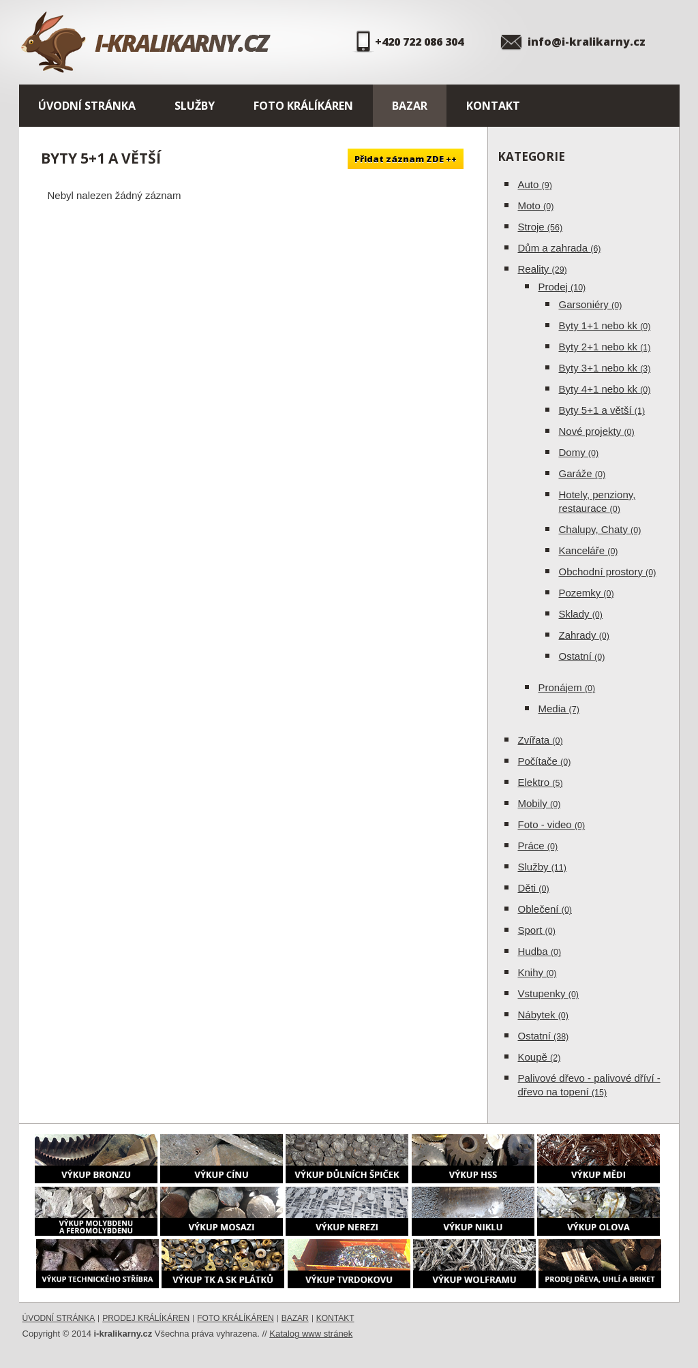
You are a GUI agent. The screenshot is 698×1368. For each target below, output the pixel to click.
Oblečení (545, 909)
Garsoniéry (590, 304)
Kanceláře (588, 550)
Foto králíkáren (303, 105)
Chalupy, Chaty (600, 529)
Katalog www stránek (310, 1333)
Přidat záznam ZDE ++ (405, 159)
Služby (194, 105)
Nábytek (543, 1014)
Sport (537, 930)
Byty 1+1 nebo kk (605, 325)
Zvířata (540, 740)
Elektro (540, 782)
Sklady (581, 614)
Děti (533, 888)
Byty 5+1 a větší (602, 410)
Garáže (582, 473)
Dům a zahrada (559, 248)
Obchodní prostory (607, 571)
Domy (579, 452)
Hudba (540, 951)
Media (558, 708)
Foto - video (552, 824)
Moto (536, 205)
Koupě (539, 1057)
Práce (538, 845)
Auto (535, 184)
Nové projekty (597, 431)
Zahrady (584, 635)
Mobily (539, 803)
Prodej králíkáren (145, 1318)
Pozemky (586, 592)
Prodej (562, 286)
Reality (542, 269)
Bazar (409, 105)
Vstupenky (548, 993)
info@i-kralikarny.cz (587, 41)
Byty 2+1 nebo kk (605, 346)
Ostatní (582, 656)
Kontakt (493, 105)
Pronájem (567, 687)
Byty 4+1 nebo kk (605, 389)
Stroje (540, 226)
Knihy (537, 972)
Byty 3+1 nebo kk (605, 368)
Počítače (544, 761)
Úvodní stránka (87, 105)
